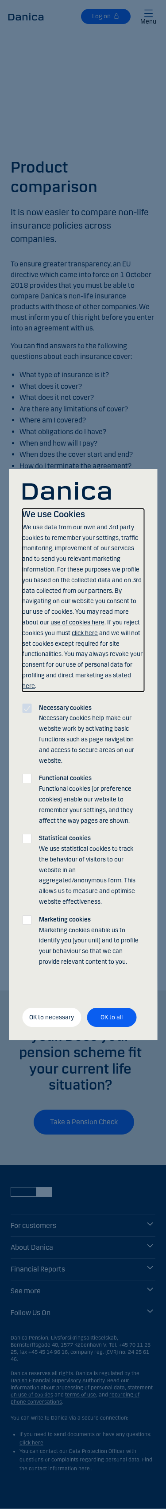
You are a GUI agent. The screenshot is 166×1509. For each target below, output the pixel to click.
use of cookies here (77, 622)
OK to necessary (51, 1017)
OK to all (111, 1017)
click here (85, 633)
